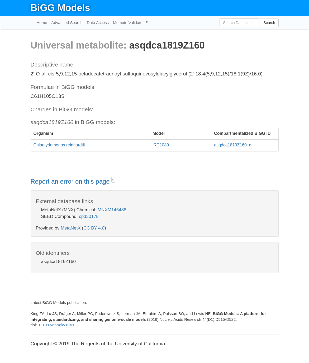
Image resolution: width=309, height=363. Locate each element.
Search (269, 23)
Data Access (98, 22)
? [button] (113, 180)
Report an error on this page (71, 181)
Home (42, 22)
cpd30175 (89, 216)
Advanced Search (67, 22)
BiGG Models (60, 7)
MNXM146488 (112, 209)
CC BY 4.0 (93, 228)
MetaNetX (71, 228)
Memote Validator (129, 22)
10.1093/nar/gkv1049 (55, 325)
